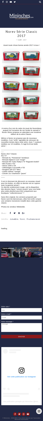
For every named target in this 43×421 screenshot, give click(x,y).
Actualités (14, 219)
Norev (22, 219)
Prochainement (33, 219)
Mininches (7, 418)
